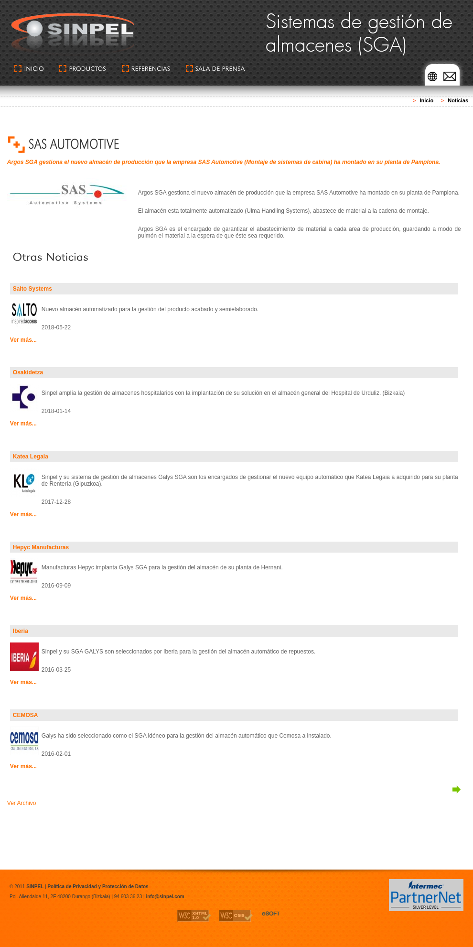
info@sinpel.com (165, 896)
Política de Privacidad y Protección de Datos (97, 886)
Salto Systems (32, 288)
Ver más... (23, 340)
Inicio (426, 100)
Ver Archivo (21, 803)
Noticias (458, 100)
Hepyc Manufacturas (41, 547)
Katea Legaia (30, 456)
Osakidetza (28, 372)
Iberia (20, 631)
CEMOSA (25, 715)
